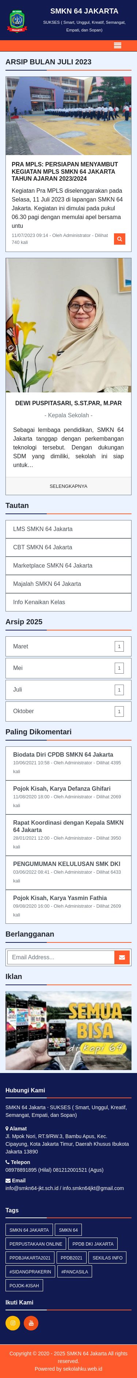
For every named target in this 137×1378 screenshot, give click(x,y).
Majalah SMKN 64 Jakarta (47, 584)
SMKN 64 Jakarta (86, 1353)
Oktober (68, 711)
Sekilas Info (107, 1258)
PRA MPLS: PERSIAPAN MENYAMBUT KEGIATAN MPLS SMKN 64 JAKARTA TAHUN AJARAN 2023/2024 (65, 171)
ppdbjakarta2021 (29, 1258)
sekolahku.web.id (82, 1369)
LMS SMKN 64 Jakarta (43, 529)
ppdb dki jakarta (92, 1244)
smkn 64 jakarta (29, 1230)
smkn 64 (68, 1230)
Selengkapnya (68, 486)
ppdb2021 (71, 1258)
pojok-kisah (24, 1285)
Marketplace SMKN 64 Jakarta (52, 565)
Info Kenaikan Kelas (39, 602)
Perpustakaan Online (35, 1244)
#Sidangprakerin (30, 1272)
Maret (68, 646)
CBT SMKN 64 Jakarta (42, 547)
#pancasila (74, 1272)
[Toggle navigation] (117, 45)
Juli (68, 690)
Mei (68, 668)
